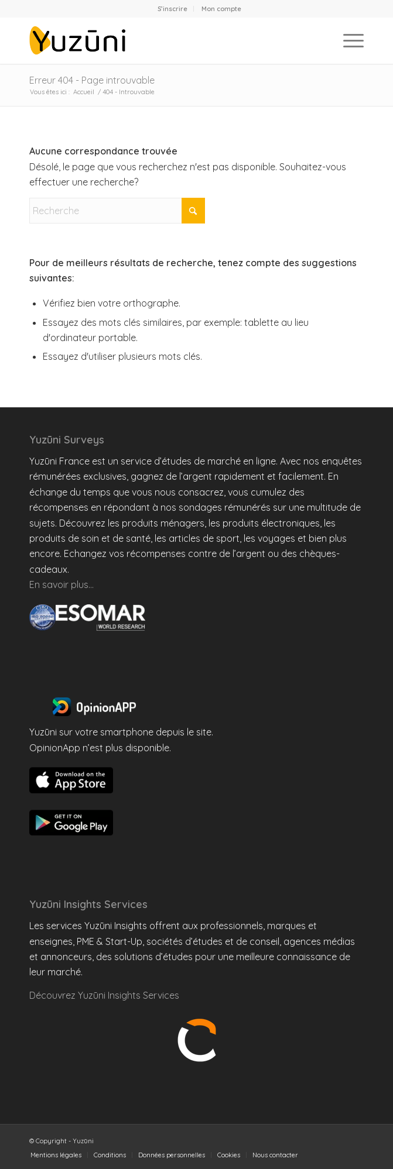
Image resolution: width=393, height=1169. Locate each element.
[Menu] (348, 40)
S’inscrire (172, 9)
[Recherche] (117, 211)
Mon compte (221, 9)
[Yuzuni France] (162, 40)
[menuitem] (173, 9)
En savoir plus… (61, 584)
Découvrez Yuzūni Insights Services (104, 995)
